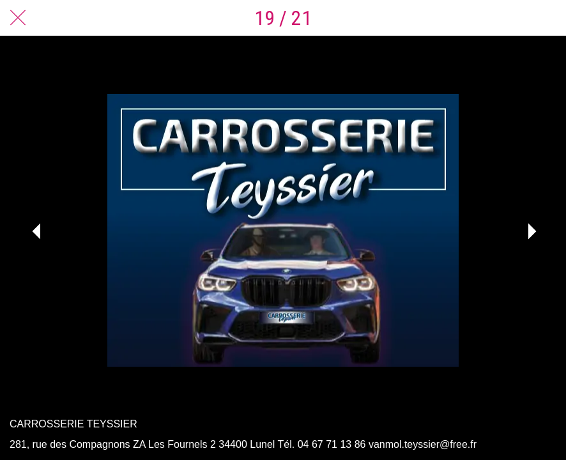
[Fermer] (18, 18)
